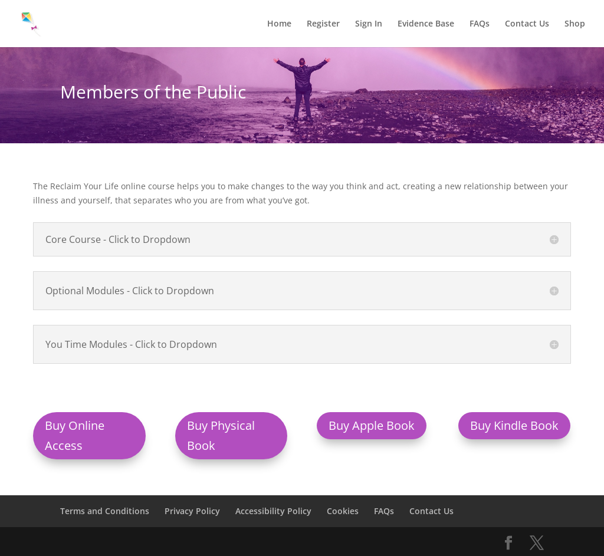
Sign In (368, 24)
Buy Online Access (74, 435)
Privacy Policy (192, 510)
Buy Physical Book (221, 435)
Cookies (343, 510)
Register (323, 24)
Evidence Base (426, 24)
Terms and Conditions (104, 510)
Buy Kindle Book (514, 425)
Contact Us (527, 24)
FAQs (480, 24)
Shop (574, 24)
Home (279, 24)
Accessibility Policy (273, 510)
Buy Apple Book (372, 425)
